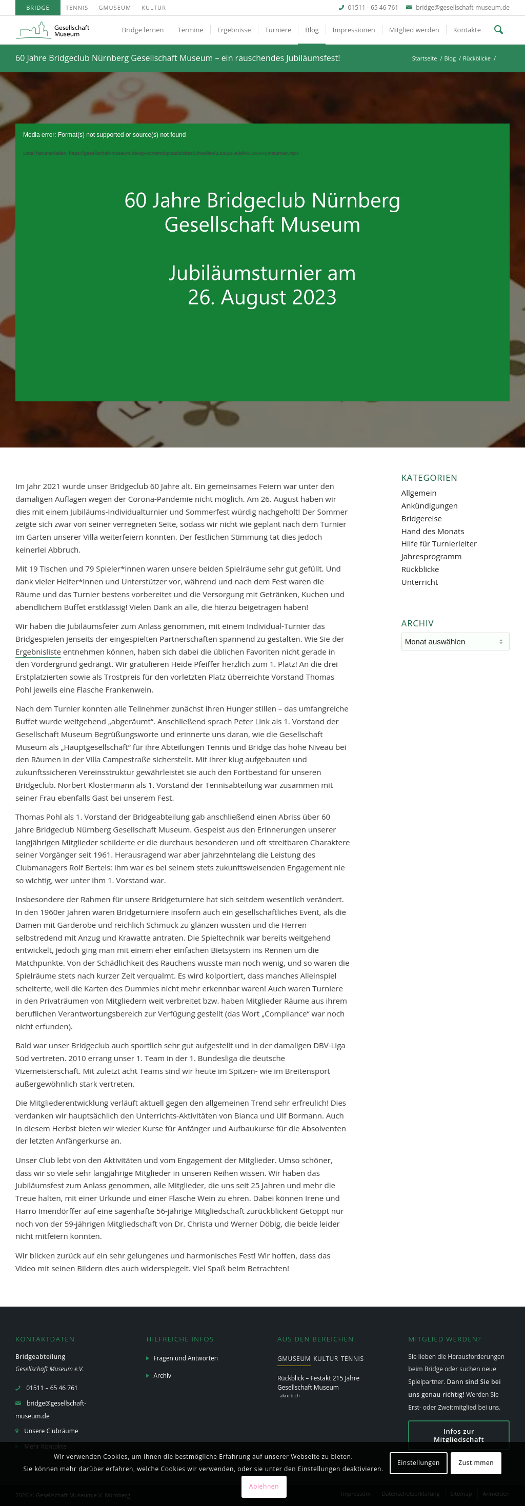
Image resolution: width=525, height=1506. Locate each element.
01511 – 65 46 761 (52, 1387)
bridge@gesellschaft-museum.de (463, 7)
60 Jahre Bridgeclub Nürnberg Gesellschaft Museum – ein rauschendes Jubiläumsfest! (177, 58)
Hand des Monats (433, 531)
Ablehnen (264, 1486)
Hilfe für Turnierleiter (439, 543)
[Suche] (499, 30)
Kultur (154, 7)
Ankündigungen (429, 505)
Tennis (77, 7)
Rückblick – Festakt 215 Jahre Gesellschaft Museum (318, 1383)
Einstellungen (418, 1462)
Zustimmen (476, 1462)
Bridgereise (421, 518)
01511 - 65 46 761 (373, 7)
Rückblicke (420, 569)
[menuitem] (37, 7)
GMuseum (114, 7)
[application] (262, 262)
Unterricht (419, 582)
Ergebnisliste (38, 651)
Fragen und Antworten (185, 1358)
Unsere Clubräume (51, 1431)
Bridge (38, 7)
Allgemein (419, 492)
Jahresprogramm (431, 556)
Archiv (162, 1375)
